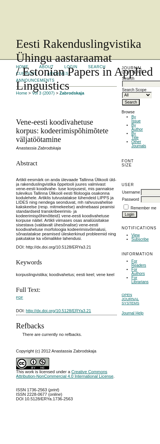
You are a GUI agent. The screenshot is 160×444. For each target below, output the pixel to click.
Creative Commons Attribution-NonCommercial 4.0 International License (64, 373)
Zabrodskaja (71, 93)
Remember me (144, 208)
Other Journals (138, 144)
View (135, 235)
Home (21, 93)
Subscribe (140, 239)
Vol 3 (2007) (43, 93)
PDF (19, 297)
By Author (137, 127)
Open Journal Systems (130, 299)
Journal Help (132, 313)
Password (130, 199)
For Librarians (140, 280)
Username (131, 192)
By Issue (136, 119)
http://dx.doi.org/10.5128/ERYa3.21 (58, 310)
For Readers (138, 263)
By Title (135, 135)
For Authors (138, 271)
